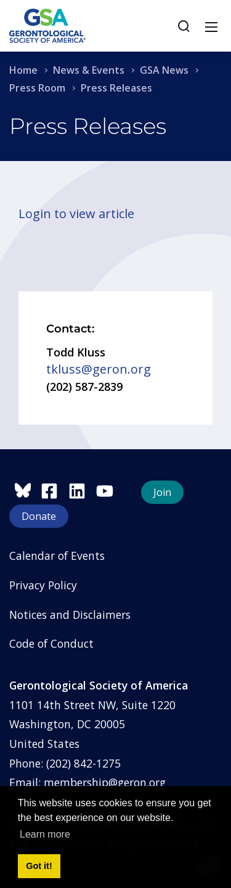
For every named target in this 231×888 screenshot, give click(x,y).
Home (23, 70)
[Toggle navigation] (211, 25)
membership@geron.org (105, 782)
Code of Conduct (51, 643)
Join (162, 492)
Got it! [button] (39, 866)
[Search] (184, 26)
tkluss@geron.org (98, 369)
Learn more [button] (45, 834)
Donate (39, 516)
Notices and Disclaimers (70, 614)
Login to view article (76, 213)
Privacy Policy (43, 585)
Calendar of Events (57, 555)
